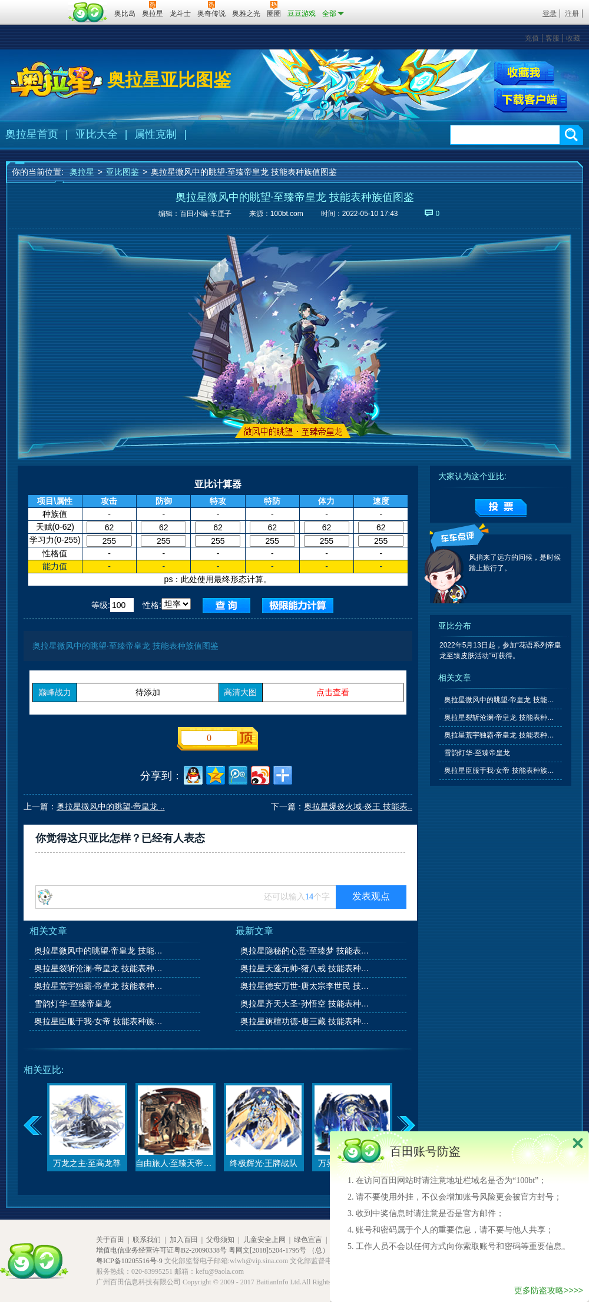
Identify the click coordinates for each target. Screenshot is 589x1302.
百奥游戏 (35, 5)
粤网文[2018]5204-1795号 (267, 1250)
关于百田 (110, 1239)
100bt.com (286, 214)
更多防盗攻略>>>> (548, 1290)
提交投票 (501, 508)
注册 (572, 13)
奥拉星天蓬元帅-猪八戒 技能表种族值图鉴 (305, 968)
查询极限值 (297, 605)
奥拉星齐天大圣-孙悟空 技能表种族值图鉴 (305, 1003)
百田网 (88, 12)
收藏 (573, 38)
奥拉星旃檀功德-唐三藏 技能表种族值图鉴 (305, 1021)
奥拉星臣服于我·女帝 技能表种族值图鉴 (99, 1021)
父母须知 (220, 1239)
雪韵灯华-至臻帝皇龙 (72, 1003)
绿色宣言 (308, 1239)
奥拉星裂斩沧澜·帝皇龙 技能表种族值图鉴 (99, 968)
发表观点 (371, 896)
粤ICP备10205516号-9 (129, 1261)
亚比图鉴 (122, 172)
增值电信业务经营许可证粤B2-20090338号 (161, 1250)
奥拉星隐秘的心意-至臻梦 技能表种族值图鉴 (305, 950)
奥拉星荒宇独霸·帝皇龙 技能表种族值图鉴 (99, 986)
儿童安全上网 (264, 1239)
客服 (552, 38)
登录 (549, 13)
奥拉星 (82, 172)
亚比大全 (96, 134)
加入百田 (184, 1239)
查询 (226, 605)
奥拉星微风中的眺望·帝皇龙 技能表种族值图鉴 (99, 950)
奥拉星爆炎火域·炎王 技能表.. (358, 806)
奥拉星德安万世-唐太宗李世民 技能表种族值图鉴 (305, 986)
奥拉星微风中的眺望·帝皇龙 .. (111, 806)
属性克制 (155, 134)
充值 (532, 38)
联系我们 (147, 1239)
